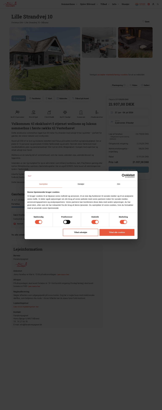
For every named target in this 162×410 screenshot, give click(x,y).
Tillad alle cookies (117, 232)
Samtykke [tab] (43, 184)
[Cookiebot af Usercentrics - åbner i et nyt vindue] (124, 176)
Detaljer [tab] (81, 184)
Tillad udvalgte (80, 232)
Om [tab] (118, 184)
